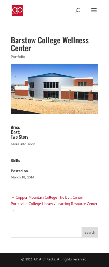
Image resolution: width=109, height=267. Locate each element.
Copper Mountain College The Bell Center (47, 198)
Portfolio (18, 57)
